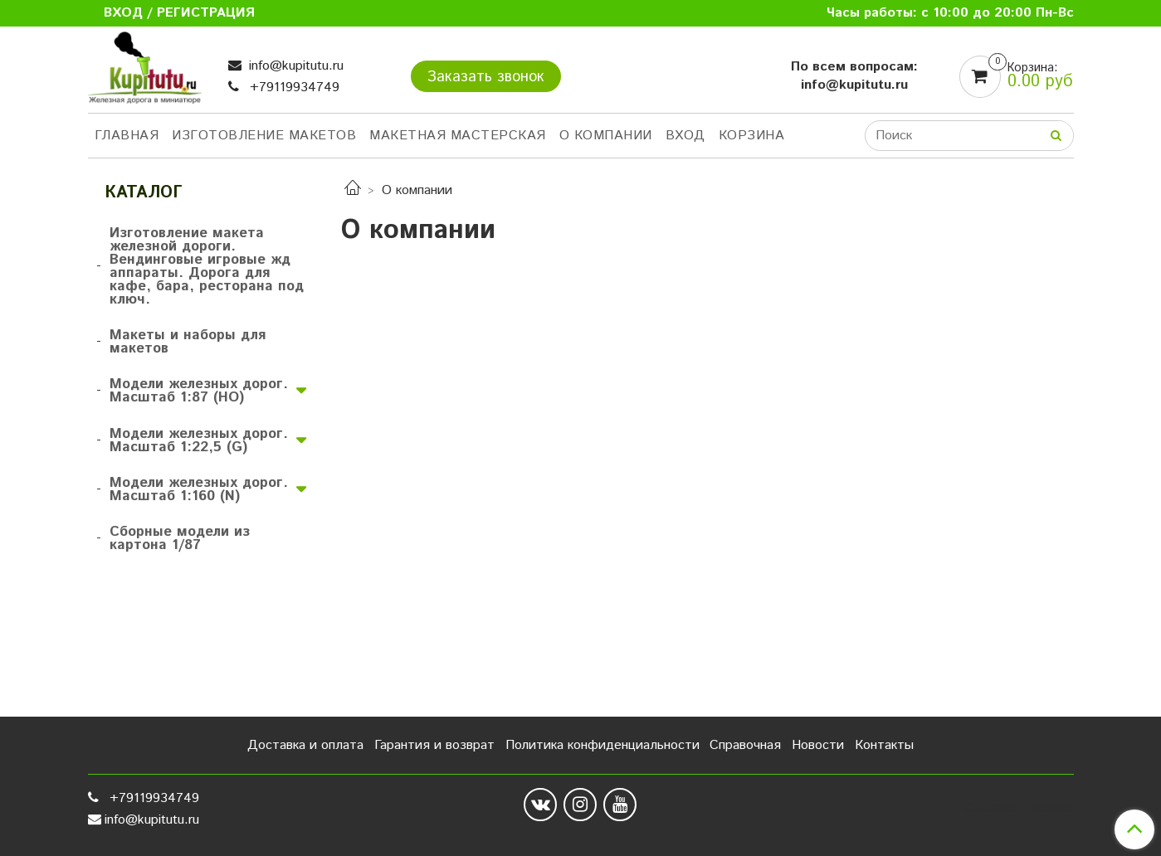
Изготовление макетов (264, 135)
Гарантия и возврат (434, 745)
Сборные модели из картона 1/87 (180, 538)
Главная (127, 135)
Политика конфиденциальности (602, 745)
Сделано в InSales (1018, 808)
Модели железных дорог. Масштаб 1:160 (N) (199, 489)
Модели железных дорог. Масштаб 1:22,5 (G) (199, 440)
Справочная (745, 745)
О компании (605, 135)
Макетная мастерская (457, 135)
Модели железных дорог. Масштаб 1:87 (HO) (199, 390)
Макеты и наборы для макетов (188, 341)
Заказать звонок (485, 77)
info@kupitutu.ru (294, 65)
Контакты (884, 745)
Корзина (752, 135)
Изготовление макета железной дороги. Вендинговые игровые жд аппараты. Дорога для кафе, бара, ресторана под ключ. (207, 266)
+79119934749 (292, 87)
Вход (685, 135)
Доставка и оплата (305, 745)
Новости (818, 745)
